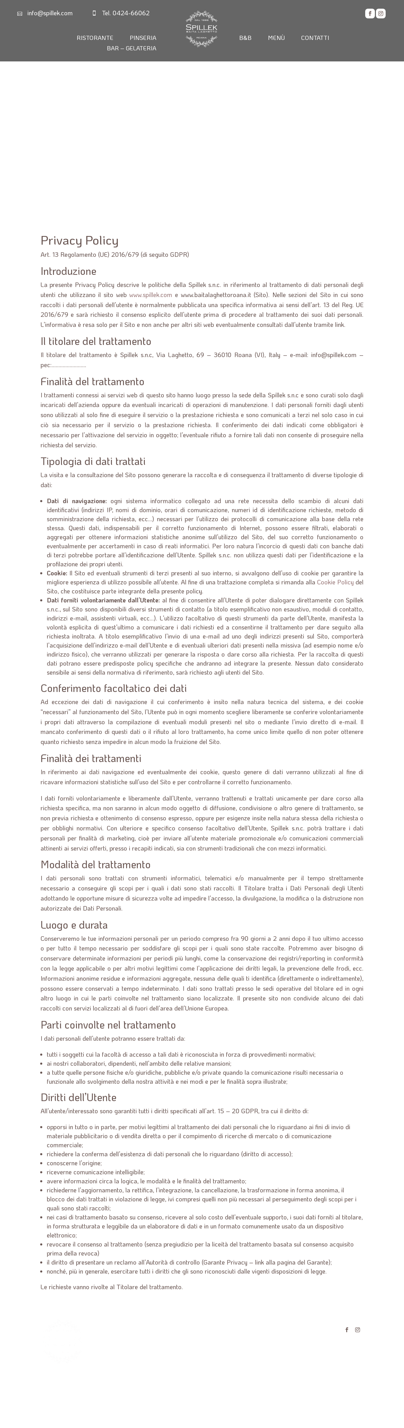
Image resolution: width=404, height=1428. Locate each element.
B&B (245, 38)
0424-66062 (131, 13)
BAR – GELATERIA (131, 48)
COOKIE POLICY (265, 1341)
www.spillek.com (150, 294)
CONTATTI (315, 38)
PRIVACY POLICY (266, 1328)
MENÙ (276, 38)
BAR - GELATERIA (135, 1355)
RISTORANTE (95, 38)
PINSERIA (143, 38)
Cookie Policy (335, 582)
